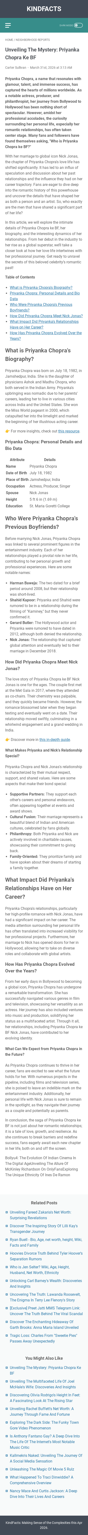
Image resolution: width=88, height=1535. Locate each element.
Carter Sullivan (15, 67)
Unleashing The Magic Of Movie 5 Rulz (42, 1469)
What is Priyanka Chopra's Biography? (41, 287)
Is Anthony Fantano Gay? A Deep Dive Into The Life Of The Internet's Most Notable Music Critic (45, 1442)
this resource (68, 431)
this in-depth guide (54, 739)
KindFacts (44, 9)
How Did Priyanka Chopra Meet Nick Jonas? (46, 316)
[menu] (10, 25)
